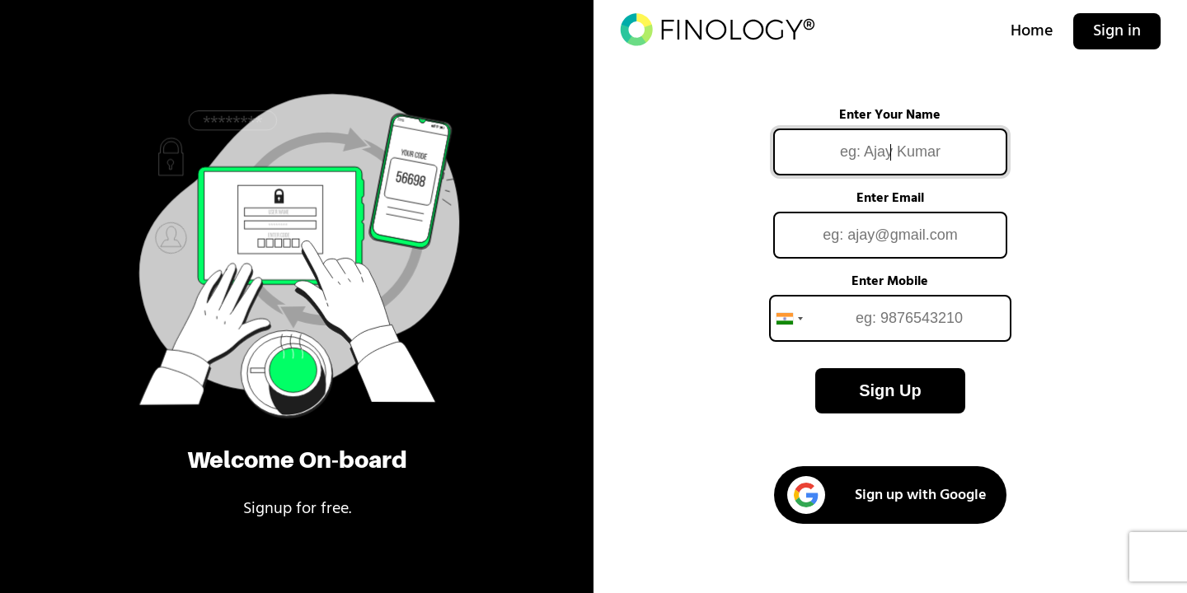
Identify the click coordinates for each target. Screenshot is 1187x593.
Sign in (1117, 31)
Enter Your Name (890, 115)
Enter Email (890, 198)
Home (1032, 31)
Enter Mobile (890, 281)
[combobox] (789, 318)
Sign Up (890, 390)
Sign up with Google (887, 495)
